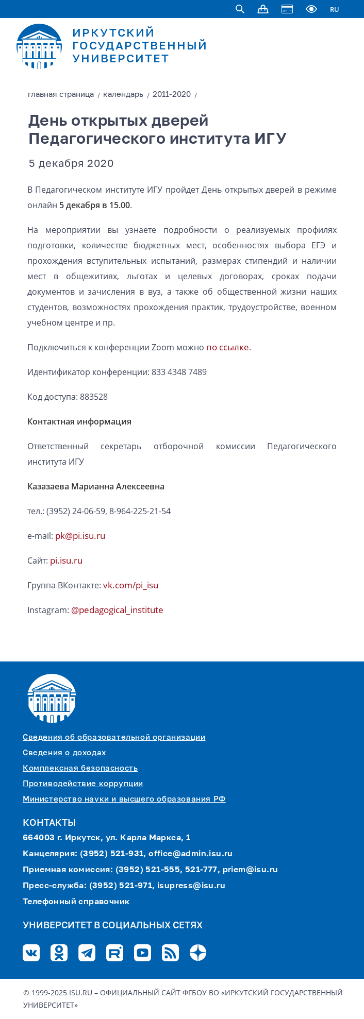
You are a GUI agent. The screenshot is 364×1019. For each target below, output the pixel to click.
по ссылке (227, 347)
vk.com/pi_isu (130, 585)
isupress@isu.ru (191, 886)
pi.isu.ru (66, 560)
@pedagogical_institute (117, 610)
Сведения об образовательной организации (114, 737)
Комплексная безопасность (80, 768)
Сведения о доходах (64, 753)
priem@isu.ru (250, 870)
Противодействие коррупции (83, 784)
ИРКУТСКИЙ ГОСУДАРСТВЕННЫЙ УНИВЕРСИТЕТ (140, 46)
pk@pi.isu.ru (80, 535)
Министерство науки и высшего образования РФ (124, 799)
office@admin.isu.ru (190, 854)
